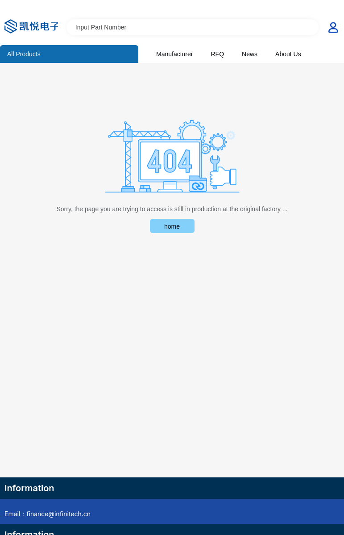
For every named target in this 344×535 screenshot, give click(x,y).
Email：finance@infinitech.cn (47, 514)
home (172, 226)
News (249, 54)
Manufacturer (174, 54)
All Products (24, 54)
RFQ (217, 54)
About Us (288, 54)
